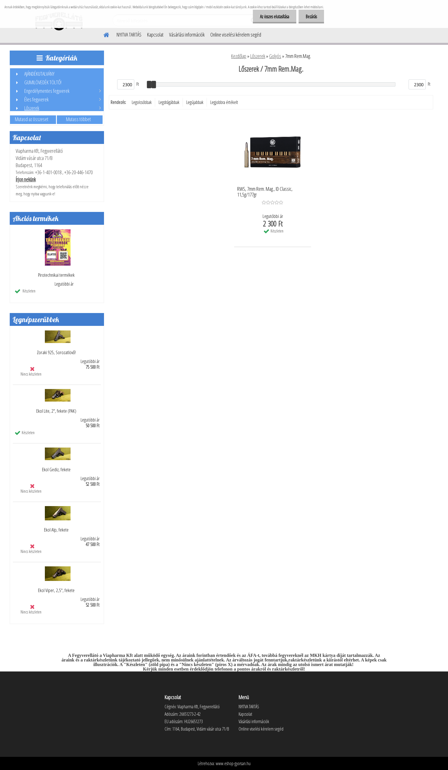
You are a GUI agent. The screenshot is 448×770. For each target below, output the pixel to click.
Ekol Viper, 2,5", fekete (56, 590)
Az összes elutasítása (274, 16)
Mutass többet (78, 119)
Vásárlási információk (187, 34)
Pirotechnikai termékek (56, 275)
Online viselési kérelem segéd (235, 34)
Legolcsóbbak (142, 102)
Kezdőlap (238, 56)
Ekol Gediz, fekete (56, 469)
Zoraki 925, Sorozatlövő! (56, 352)
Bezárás (311, 16)
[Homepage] (103, 34)
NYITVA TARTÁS (129, 34)
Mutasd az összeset (31, 119)
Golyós (275, 56)
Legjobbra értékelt (224, 102)
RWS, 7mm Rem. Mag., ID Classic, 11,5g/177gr (265, 192)
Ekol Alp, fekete (56, 530)
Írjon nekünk (26, 179)
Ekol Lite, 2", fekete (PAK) (56, 411)
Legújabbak (194, 102)
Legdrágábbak (169, 102)
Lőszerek (257, 56)
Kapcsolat (155, 34)
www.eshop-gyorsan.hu (233, 763)
